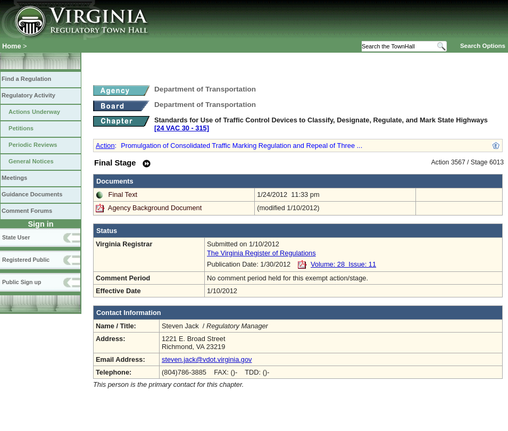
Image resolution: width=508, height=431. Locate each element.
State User (16, 237)
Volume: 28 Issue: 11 (343, 264)
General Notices (31, 161)
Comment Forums (27, 211)
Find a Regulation (26, 79)
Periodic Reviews (33, 145)
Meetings (14, 178)
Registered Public (25, 259)
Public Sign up (21, 282)
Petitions (21, 128)
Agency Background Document (155, 208)
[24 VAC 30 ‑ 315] (181, 128)
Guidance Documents (32, 194)
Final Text (123, 194)
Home (11, 46)
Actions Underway (34, 112)
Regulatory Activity (28, 95)
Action (105, 146)
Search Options (482, 46)
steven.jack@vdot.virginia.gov (207, 359)
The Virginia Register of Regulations (261, 253)
